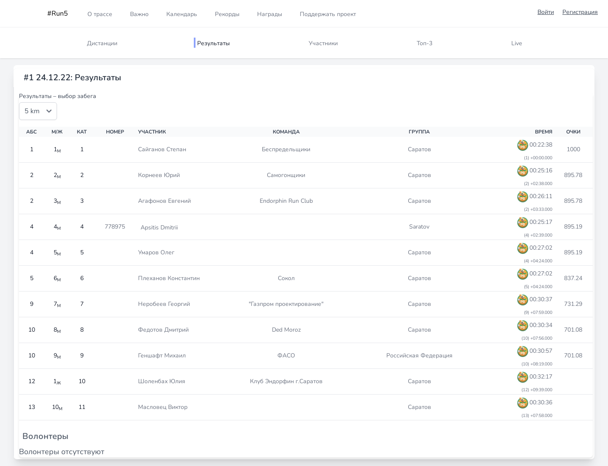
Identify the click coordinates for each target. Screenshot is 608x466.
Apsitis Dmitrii (159, 227)
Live (516, 43)
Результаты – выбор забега (57, 96)
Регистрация (580, 12)
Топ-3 (424, 43)
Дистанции (102, 43)
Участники (323, 43)
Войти (545, 12)
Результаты (213, 43)
